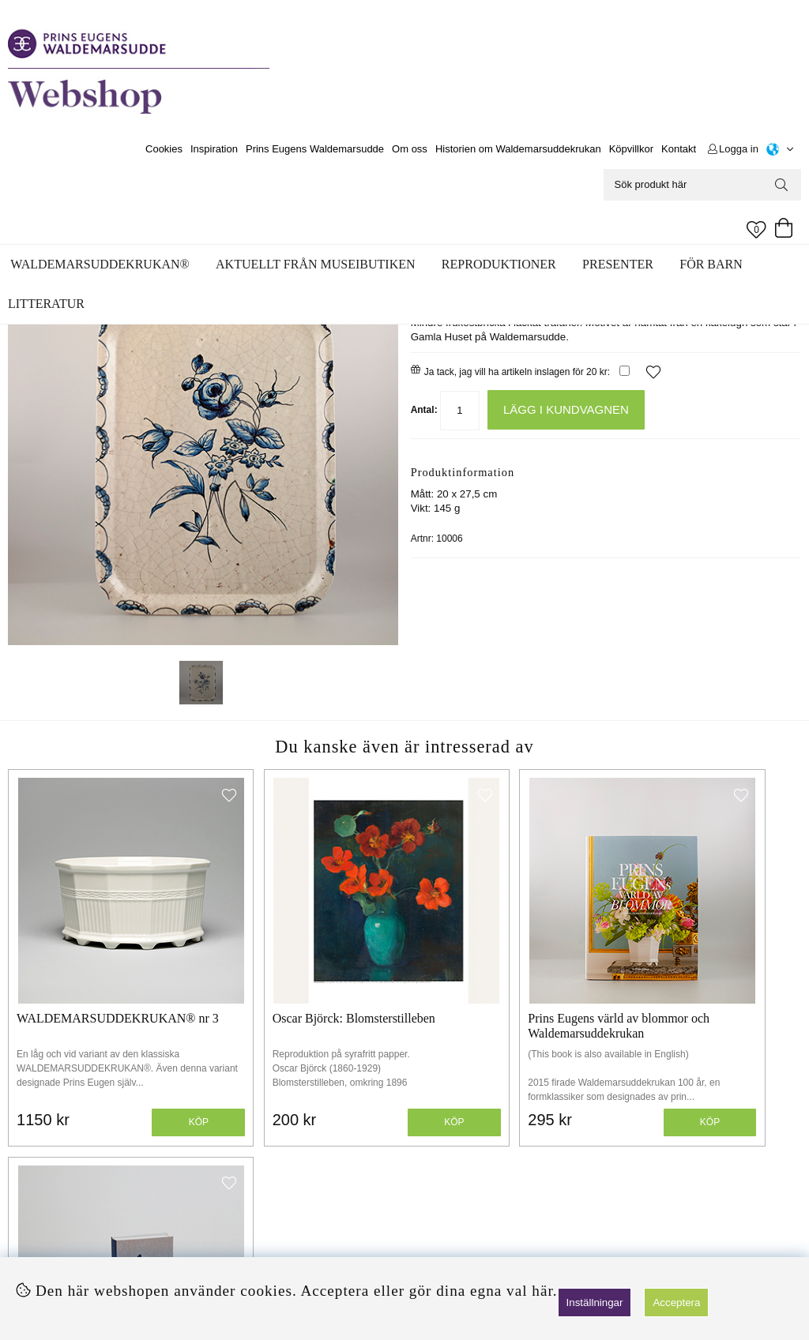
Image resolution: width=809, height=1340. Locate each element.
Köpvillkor (631, 149)
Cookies (163, 149)
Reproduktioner (499, 264)
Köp (154, 1069)
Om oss (409, 149)
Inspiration (214, 149)
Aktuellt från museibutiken (315, 264)
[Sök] (702, 185)
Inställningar (594, 1302)
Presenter (617, 264)
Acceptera (676, 1302)
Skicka (758, 1229)
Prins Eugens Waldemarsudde (315, 149)
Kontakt (678, 149)
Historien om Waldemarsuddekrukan (518, 149)
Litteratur (46, 303)
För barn (711, 264)
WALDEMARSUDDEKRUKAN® (99, 264)
